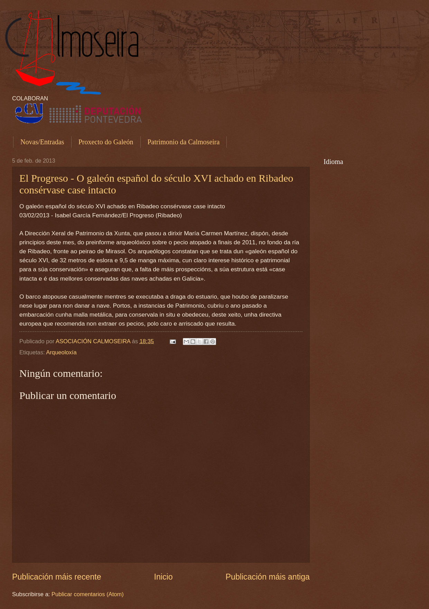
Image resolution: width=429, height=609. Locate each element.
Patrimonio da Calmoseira (184, 142)
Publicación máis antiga (268, 576)
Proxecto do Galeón (105, 142)
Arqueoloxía (61, 352)
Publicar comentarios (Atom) (88, 594)
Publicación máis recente (56, 576)
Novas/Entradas (42, 142)
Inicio (163, 576)
